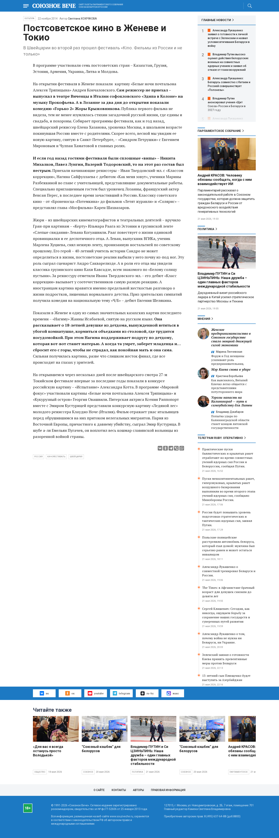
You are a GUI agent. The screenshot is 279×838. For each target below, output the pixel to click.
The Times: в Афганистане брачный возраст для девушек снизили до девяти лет (228, 591)
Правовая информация (168, 790)
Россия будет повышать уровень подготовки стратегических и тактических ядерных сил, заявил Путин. (227, 518)
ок (69, 693)
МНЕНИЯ (204, 319)
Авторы (138, 790)
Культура (29, 18)
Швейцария (76, 457)
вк (44, 693)
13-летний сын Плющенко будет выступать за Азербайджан (226, 677)
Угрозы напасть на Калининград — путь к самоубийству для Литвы (231, 401)
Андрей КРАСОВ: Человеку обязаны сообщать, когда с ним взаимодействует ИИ (225, 179)
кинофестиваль (56, 457)
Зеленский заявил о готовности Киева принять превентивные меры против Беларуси (225, 659)
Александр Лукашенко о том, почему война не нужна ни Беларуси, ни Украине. (223, 638)
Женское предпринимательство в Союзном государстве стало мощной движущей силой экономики (231, 337)
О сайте (99, 790)
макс (173, 693)
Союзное (88, 772)
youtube (95, 693)
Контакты (119, 790)
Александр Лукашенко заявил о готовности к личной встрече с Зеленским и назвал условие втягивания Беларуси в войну (229, 38)
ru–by (147, 693)
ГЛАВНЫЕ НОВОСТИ (216, 20)
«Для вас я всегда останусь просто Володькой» (48, 751)
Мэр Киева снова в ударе (231, 369)
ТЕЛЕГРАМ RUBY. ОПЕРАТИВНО (220, 438)
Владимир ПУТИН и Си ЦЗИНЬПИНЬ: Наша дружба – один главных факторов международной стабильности (224, 279)
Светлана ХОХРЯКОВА (82, 18)
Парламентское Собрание (219, 131)
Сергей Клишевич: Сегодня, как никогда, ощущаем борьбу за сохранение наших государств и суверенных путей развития (226, 615)
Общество (40, 772)
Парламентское (239, 772)
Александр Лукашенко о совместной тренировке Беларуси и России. (228, 571)
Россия (38, 457)
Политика (206, 229)
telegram (121, 693)
